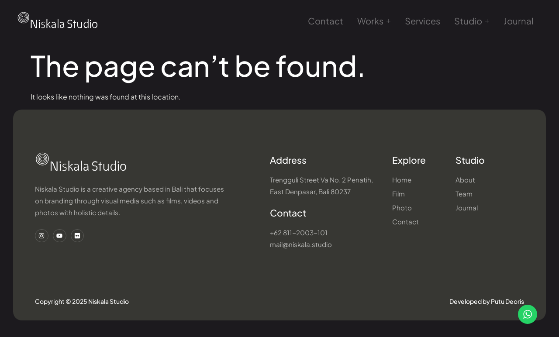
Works (375, 22)
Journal (514, 22)
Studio (469, 22)
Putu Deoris (507, 304)
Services (422, 22)
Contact (329, 22)
